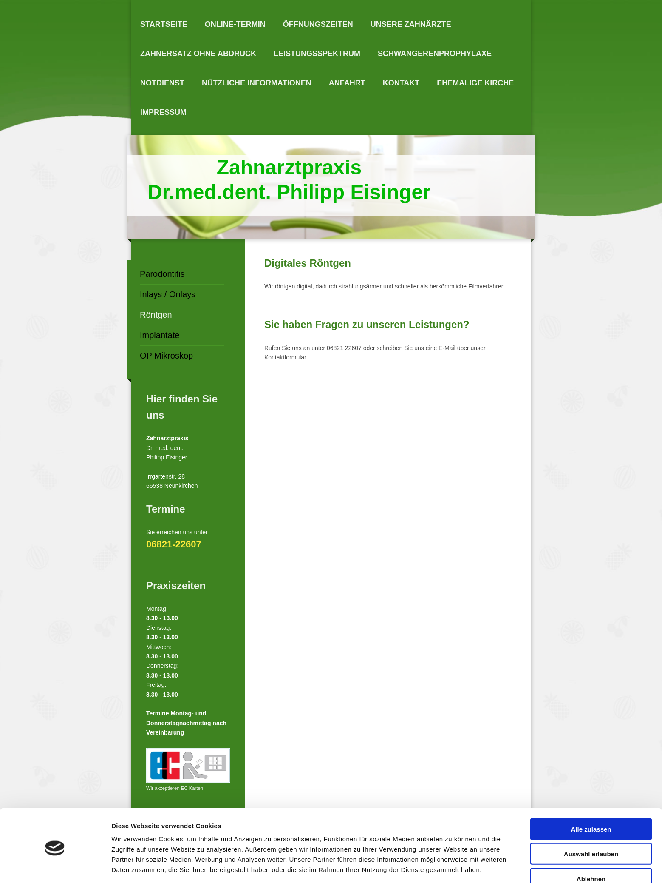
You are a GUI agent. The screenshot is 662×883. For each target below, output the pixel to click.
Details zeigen (451, 866)
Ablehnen (591, 848)
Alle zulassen (591, 798)
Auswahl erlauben (591, 823)
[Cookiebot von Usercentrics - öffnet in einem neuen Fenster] (55, 866)
